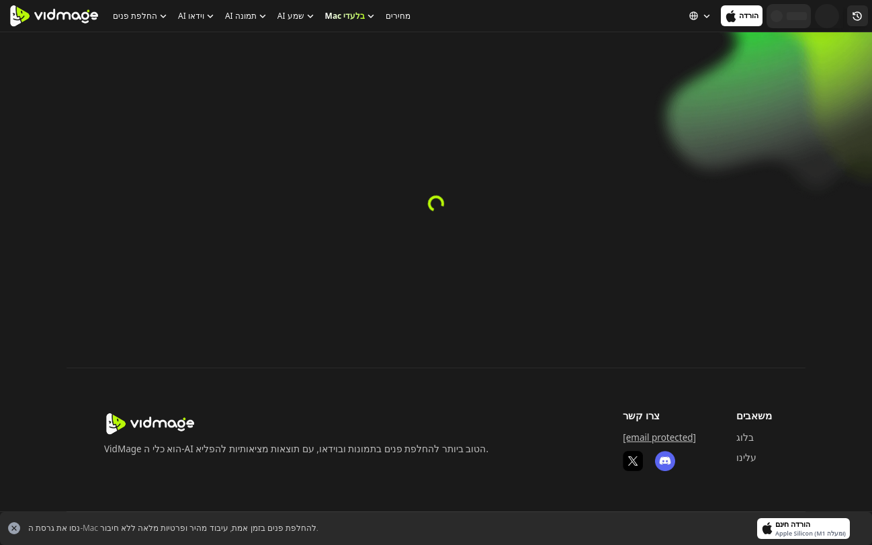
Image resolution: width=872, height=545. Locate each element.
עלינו (746, 458)
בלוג (745, 437)
